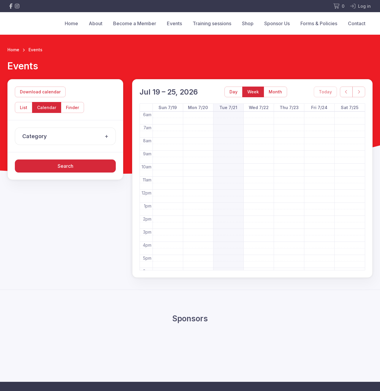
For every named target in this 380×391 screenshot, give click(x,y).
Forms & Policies (318, 23)
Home (71, 23)
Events (174, 23)
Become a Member (134, 23)
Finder (72, 107)
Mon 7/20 (198, 107)
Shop (248, 23)
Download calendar (40, 91)
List (23, 107)
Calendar (46, 107)
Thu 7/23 (289, 107)
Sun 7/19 (168, 107)
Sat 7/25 (350, 107)
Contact (356, 23)
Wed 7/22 (259, 107)
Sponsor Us (277, 23)
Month (275, 91)
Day (233, 91)
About (95, 23)
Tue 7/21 (228, 107)
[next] (358, 92)
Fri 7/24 (319, 107)
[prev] (346, 92)
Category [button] (66, 136)
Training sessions (212, 23)
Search (65, 166)
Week (253, 91)
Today (325, 91)
